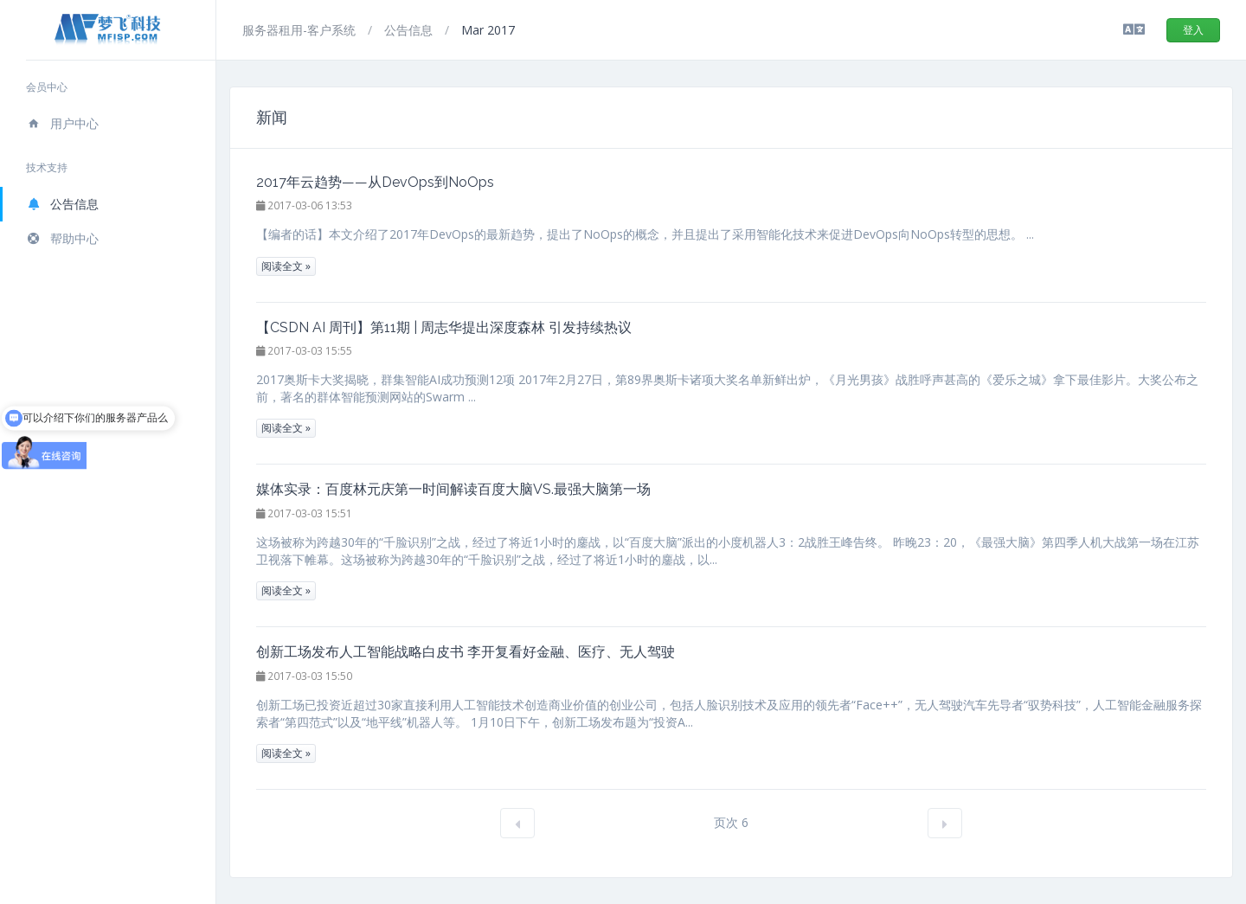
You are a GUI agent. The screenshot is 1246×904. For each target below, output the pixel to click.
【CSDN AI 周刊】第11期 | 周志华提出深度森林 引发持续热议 (444, 327)
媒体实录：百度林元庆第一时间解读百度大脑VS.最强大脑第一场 (453, 489)
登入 (1193, 29)
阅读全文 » (286, 266)
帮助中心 (62, 238)
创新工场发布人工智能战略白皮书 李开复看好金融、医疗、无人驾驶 (465, 652)
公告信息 (62, 204)
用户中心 (62, 123)
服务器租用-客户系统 (300, 30)
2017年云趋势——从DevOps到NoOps (375, 182)
